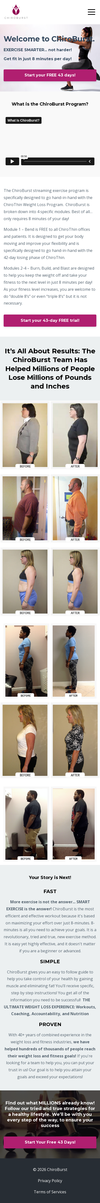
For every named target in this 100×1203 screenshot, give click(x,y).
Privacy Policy (50, 1180)
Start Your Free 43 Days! (50, 1142)
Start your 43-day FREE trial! (50, 320)
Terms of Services (50, 1192)
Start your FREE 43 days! (50, 75)
